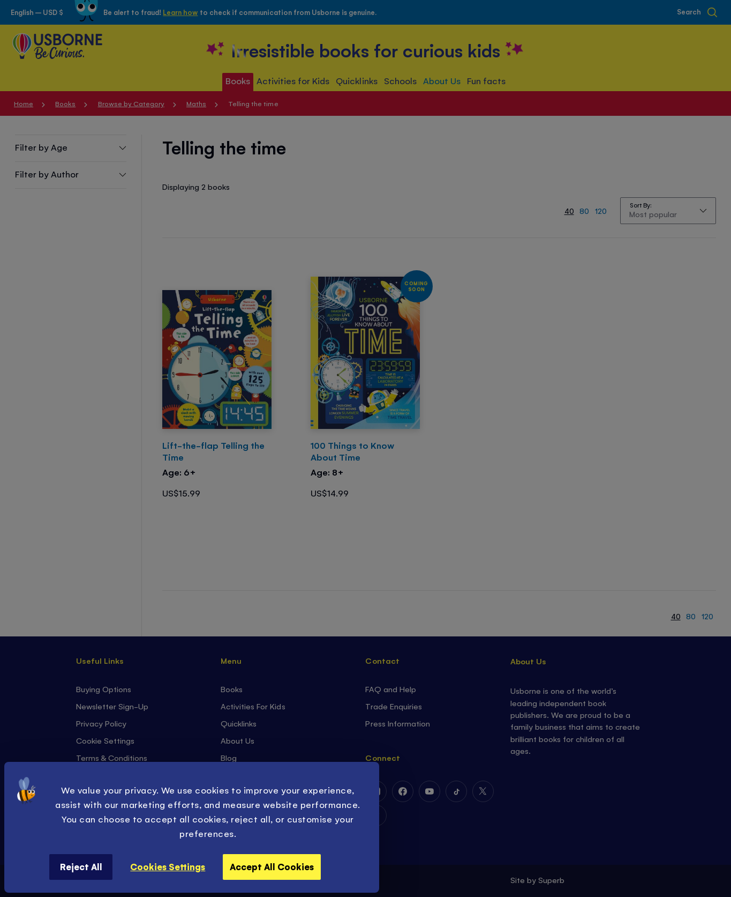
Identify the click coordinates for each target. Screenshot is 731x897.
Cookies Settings (167, 866)
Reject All (81, 866)
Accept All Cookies (272, 866)
